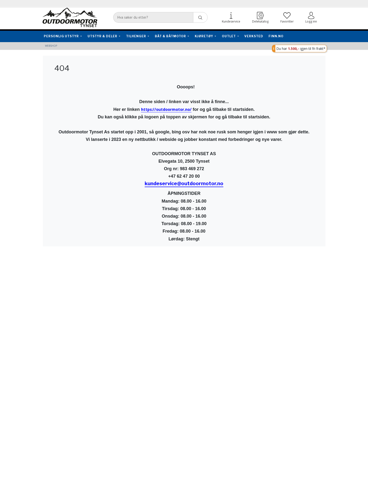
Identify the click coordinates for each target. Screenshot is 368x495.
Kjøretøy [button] (204, 36)
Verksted (253, 36)
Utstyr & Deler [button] (103, 36)
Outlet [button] (229, 36)
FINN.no (276, 36)
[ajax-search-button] (200, 17)
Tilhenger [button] (136, 36)
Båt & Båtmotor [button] (171, 36)
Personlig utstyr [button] (62, 36)
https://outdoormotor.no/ (166, 109)
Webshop (51, 45)
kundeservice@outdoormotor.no (184, 183)
